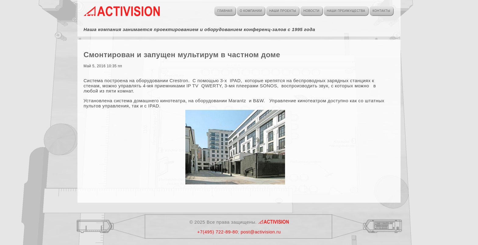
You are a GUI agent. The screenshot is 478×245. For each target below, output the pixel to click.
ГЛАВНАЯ (224, 10)
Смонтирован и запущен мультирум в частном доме (182, 55)
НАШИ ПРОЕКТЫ (282, 10)
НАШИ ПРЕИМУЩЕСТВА (346, 10)
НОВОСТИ (311, 10)
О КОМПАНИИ (251, 10)
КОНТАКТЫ (381, 10)
